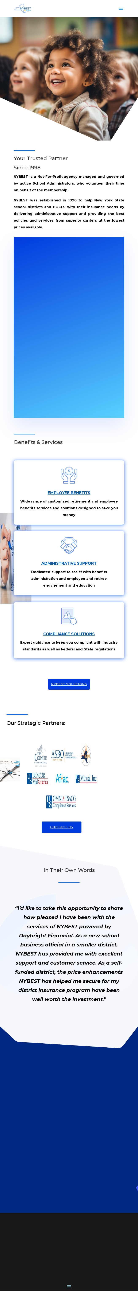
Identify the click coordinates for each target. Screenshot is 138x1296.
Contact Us (61, 827)
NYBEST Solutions (69, 684)
